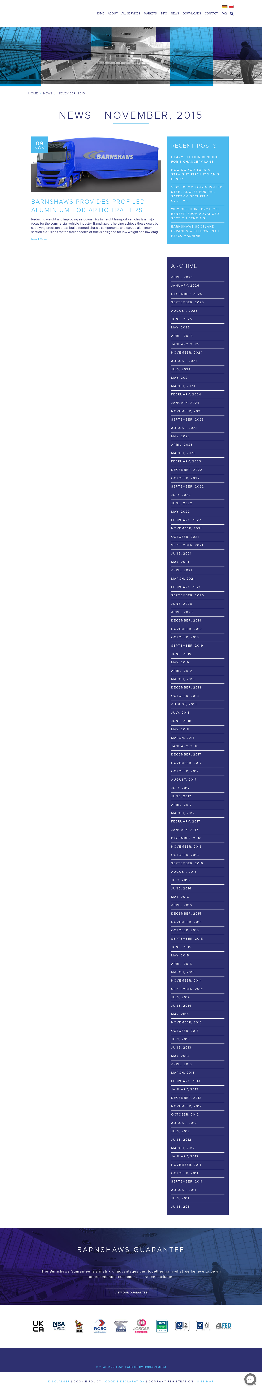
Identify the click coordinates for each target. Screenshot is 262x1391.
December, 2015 (186, 913)
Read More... (40, 239)
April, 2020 (182, 612)
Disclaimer (59, 1381)
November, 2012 (186, 1106)
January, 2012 (185, 1156)
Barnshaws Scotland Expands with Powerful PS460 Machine (195, 231)
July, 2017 (180, 788)
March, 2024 (183, 386)
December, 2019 (186, 620)
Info (163, 13)
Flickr (162, 1354)
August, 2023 (184, 428)
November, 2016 (186, 846)
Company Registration (171, 1381)
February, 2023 (186, 461)
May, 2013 (180, 1056)
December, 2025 (186, 294)
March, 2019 (183, 679)
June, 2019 (181, 654)
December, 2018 (186, 687)
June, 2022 (181, 503)
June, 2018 (181, 721)
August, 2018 (184, 704)
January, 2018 (185, 746)
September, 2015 (187, 939)
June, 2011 (181, 1206)
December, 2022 (186, 470)
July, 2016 (180, 880)
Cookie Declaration (125, 1381)
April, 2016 (181, 905)
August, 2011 (183, 1190)
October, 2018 (185, 696)
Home (100, 13)
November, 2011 (186, 1165)
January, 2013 (184, 1089)
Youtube (137, 1354)
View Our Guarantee (131, 1292)
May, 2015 (180, 955)
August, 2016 (184, 872)
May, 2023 (180, 436)
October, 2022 (185, 478)
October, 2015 (185, 930)
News (175, 13)
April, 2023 (182, 445)
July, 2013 (180, 1039)
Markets (150, 13)
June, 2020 (181, 604)
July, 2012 (180, 1131)
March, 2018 (183, 738)
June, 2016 (181, 888)
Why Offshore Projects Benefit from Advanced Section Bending (195, 213)
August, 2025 (184, 311)
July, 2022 (181, 495)
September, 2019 (187, 645)
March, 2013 (183, 1072)
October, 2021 (185, 537)
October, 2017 (185, 771)
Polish (231, 6)
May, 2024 (180, 378)
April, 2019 (181, 671)
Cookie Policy (88, 1381)
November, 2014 (186, 980)
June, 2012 (181, 1139)
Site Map (205, 1381)
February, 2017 (185, 821)
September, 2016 (187, 863)
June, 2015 (181, 947)
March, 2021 (183, 578)
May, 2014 (180, 1014)
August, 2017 (184, 779)
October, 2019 (185, 637)
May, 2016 (180, 897)
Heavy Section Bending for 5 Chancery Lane (195, 159)
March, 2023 (183, 453)
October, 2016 (185, 855)
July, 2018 (180, 712)
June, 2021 (181, 553)
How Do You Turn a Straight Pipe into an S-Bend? (196, 174)
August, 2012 (184, 1123)
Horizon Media (155, 1367)
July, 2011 (180, 1198)
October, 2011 (184, 1173)
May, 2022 (180, 511)
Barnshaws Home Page (55, 13)
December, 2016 (186, 838)
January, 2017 (184, 830)
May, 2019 (180, 662)
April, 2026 (182, 277)
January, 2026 (185, 285)
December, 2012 (186, 1098)
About (113, 13)
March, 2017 (183, 813)
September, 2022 (187, 486)
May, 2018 (180, 729)
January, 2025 (185, 344)
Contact (211, 13)
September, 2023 (187, 419)
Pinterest (150, 1354)
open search (232, 13)
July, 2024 (181, 369)
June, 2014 (181, 1006)
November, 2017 (186, 763)
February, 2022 (186, 520)
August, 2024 (184, 361)
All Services (130, 13)
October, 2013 (185, 1031)
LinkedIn (125, 1354)
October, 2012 (185, 1114)
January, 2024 (185, 403)
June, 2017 (181, 796)
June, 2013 (181, 1047)
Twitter (112, 1354)
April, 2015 (181, 964)
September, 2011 (186, 1181)
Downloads (192, 13)
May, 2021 (180, 562)
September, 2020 (187, 595)
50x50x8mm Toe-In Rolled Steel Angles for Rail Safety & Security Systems (197, 194)
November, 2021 (186, 528)
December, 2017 (186, 754)
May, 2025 (180, 327)
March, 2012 (183, 1148)
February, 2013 (185, 1081)
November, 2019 (186, 629)
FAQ (224, 13)
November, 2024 (187, 352)
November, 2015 (186, 922)
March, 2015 (183, 972)
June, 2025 (181, 319)
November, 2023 (187, 411)
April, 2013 (181, 1064)
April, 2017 (181, 805)
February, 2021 (186, 587)
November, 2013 (186, 1022)
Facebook (99, 1354)
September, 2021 (187, 545)
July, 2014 (180, 997)
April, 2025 (182, 336)
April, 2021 (181, 570)
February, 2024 (186, 394)
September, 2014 (187, 989)
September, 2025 (187, 302)
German (225, 6)
